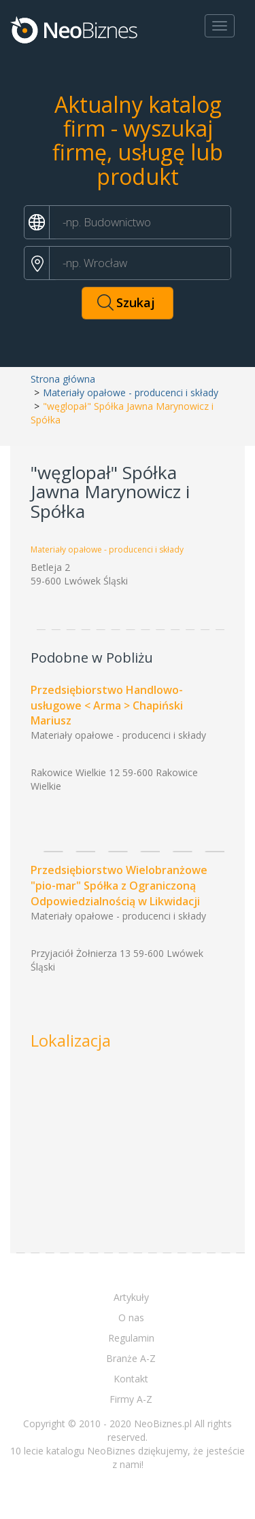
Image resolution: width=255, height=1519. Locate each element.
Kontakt (131, 1378)
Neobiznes (74, 29)
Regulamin (131, 1337)
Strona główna (63, 378)
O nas (131, 1317)
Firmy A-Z (130, 1399)
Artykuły (131, 1297)
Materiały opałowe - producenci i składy (130, 392)
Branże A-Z (131, 1358)
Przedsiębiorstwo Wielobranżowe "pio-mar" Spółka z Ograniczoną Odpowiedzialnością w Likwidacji (119, 885)
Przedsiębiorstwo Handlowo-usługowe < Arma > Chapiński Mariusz (107, 705)
